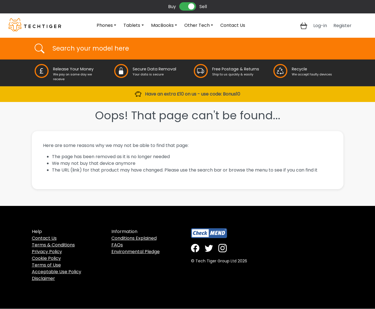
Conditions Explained (134, 238)
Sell (203, 6)
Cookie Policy (46, 258)
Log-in (320, 25)
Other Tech (197, 25)
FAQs (117, 245)
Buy (172, 6)
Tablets (131, 25)
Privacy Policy (47, 251)
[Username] (192, 49)
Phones (105, 25)
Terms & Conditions (53, 245)
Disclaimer (43, 278)
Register (342, 25)
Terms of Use (46, 265)
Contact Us (232, 25)
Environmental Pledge (135, 251)
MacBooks (162, 25)
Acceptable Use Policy (56, 271)
